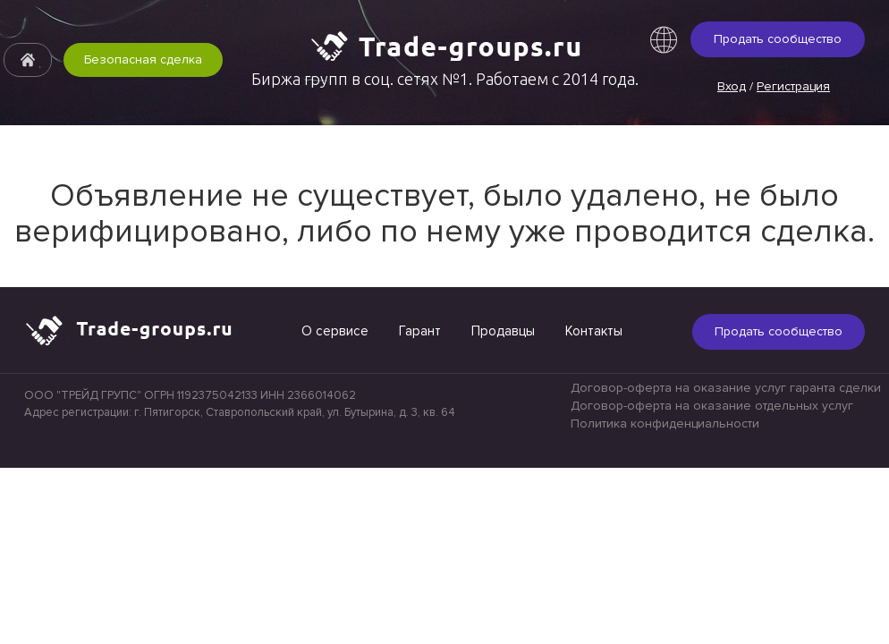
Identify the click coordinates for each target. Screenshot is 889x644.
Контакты (593, 331)
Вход (731, 86)
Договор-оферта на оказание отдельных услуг (712, 405)
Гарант (420, 331)
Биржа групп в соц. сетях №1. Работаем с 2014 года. (445, 79)
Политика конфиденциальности (665, 423)
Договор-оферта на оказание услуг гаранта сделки (726, 387)
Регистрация (793, 86)
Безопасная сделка (143, 59)
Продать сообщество (778, 39)
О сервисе (334, 331)
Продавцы (503, 331)
